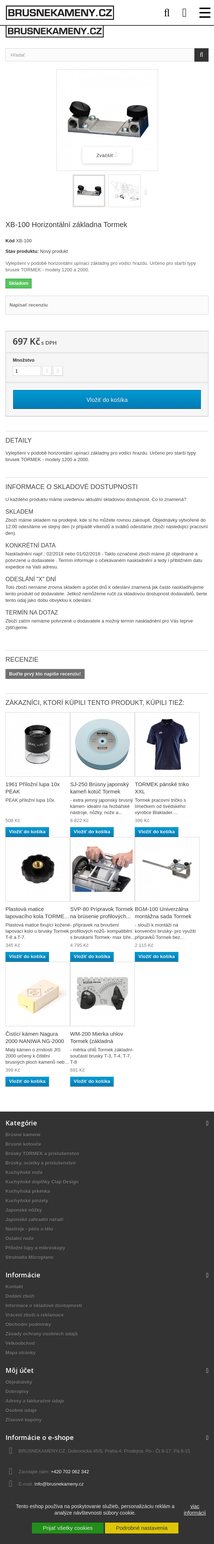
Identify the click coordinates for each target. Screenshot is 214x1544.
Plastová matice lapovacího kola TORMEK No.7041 (36, 916)
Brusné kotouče (23, 1144)
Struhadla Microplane (29, 1257)
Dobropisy (17, 1391)
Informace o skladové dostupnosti (43, 1305)
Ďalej (147, 192)
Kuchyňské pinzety (26, 1200)
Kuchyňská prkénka (27, 1191)
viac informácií (195, 1509)
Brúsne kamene (23, 1134)
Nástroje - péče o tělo (29, 1229)
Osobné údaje (21, 1410)
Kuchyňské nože (24, 1172)
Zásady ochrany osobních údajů (41, 1333)
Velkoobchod (20, 1343)
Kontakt (14, 1286)
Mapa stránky (20, 1352)
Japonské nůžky (23, 1210)
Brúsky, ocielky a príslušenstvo (40, 1163)
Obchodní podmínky (28, 1324)
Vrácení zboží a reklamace (34, 1315)
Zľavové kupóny (23, 1419)
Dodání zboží (20, 1296)
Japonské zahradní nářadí (34, 1219)
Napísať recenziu (28, 305)
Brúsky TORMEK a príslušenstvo (42, 1153)
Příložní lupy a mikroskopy (35, 1248)
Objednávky (18, 1382)
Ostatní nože (19, 1238)
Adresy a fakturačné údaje (34, 1401)
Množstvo (24, 360)
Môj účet (19, 1370)
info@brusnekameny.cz (59, 1484)
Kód (10, 240)
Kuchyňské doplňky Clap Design (42, 1181)
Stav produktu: (22, 251)
